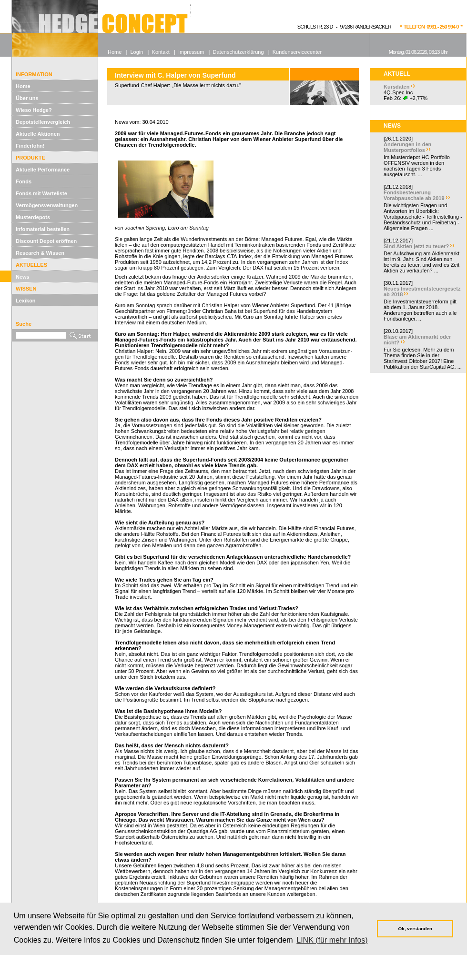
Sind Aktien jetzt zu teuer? (416, 246)
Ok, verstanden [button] (415, 928)
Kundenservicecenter (297, 52)
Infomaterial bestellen (43, 229)
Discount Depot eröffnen (46, 241)
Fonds (23, 181)
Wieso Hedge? (34, 110)
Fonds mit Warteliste (41, 193)
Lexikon (26, 300)
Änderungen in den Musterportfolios (407, 147)
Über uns (27, 98)
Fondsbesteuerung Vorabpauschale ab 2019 (414, 195)
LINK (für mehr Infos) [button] (331, 940)
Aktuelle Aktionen (38, 134)
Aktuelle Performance (43, 169)
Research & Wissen (40, 253)
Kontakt (161, 52)
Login (136, 52)
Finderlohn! (30, 146)
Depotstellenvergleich (43, 122)
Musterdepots (33, 217)
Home (23, 86)
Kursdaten (396, 87)
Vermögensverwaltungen (47, 205)
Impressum (191, 52)
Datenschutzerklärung (238, 52)
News (23, 277)
